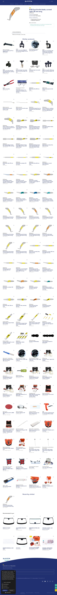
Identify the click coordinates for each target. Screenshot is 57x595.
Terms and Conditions (29, 592)
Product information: (33, 17)
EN (47, 592)
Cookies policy (22, 593)
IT (52, 592)
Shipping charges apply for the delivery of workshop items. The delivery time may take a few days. (41, 25)
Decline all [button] (12, 590)
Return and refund (32, 22)
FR (51, 592)
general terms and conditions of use (23, 578)
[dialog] (8, 582)
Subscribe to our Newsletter (9, 565)
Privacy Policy (37, 592)
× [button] (14, 571)
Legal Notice (22, 592)
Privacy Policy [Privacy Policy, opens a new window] (4, 580)
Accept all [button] (5, 590)
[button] (8, 592)
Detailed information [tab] (17, 32)
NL (53, 592)
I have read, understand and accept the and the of (24, 578)
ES (48, 592)
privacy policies (35, 578)
